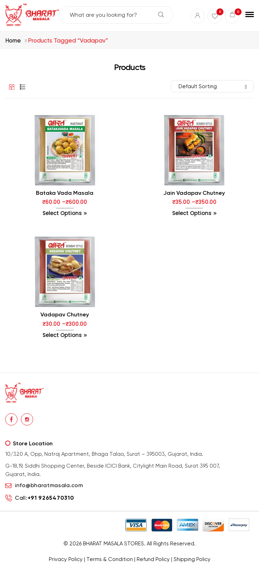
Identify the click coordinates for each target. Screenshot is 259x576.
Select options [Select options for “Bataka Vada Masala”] (62, 213)
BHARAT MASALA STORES (113, 543)
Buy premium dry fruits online (152, 569)
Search (161, 14)
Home (13, 40)
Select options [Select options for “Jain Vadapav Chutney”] (192, 213)
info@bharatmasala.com (49, 485)
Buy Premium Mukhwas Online (203, 569)
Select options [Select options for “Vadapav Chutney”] (62, 335)
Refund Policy (153, 559)
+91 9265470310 (51, 497)
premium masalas (45, 569)
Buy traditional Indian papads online (94, 569)
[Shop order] (212, 86)
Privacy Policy (66, 559)
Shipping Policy (192, 559)
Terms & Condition (109, 559)
